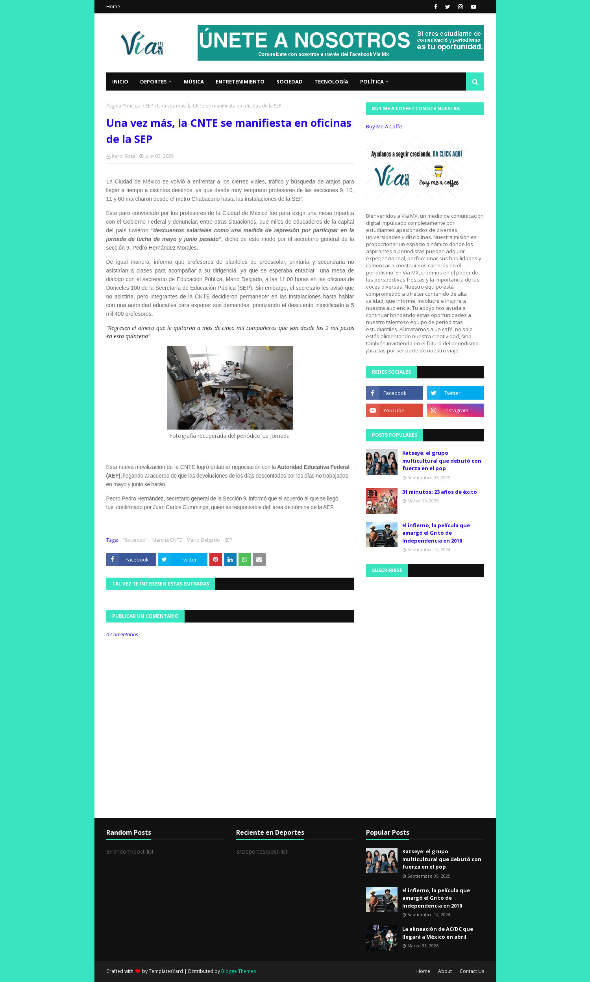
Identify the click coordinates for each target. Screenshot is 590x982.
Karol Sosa (123, 156)
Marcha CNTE (167, 540)
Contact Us (472, 971)
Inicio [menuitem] (120, 81)
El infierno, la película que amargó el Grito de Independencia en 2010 (436, 533)
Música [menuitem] (194, 81)
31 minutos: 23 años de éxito (439, 491)
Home (113, 6)
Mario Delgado (203, 540)
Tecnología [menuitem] (331, 81)
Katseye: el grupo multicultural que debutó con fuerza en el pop (441, 460)
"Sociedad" (135, 540)
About (445, 971)
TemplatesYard (166, 971)
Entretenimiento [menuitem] (240, 81)
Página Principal (124, 105)
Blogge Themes (238, 971)
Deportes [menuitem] (153, 81)
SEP (149, 105)
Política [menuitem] (372, 81)
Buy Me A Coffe (384, 126)
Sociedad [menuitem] (289, 81)
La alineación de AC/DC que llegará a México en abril (437, 932)
